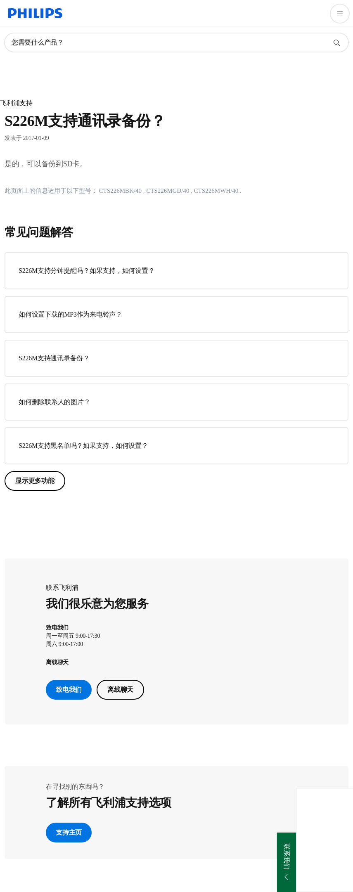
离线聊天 (120, 689)
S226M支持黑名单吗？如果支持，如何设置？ (83, 445)
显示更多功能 (34, 480)
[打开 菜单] (340, 14)
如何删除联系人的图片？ (54, 401)
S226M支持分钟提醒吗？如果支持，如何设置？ (86, 270)
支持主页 (69, 832)
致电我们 (69, 689)
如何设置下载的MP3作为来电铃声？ (70, 314)
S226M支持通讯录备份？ (54, 358)
